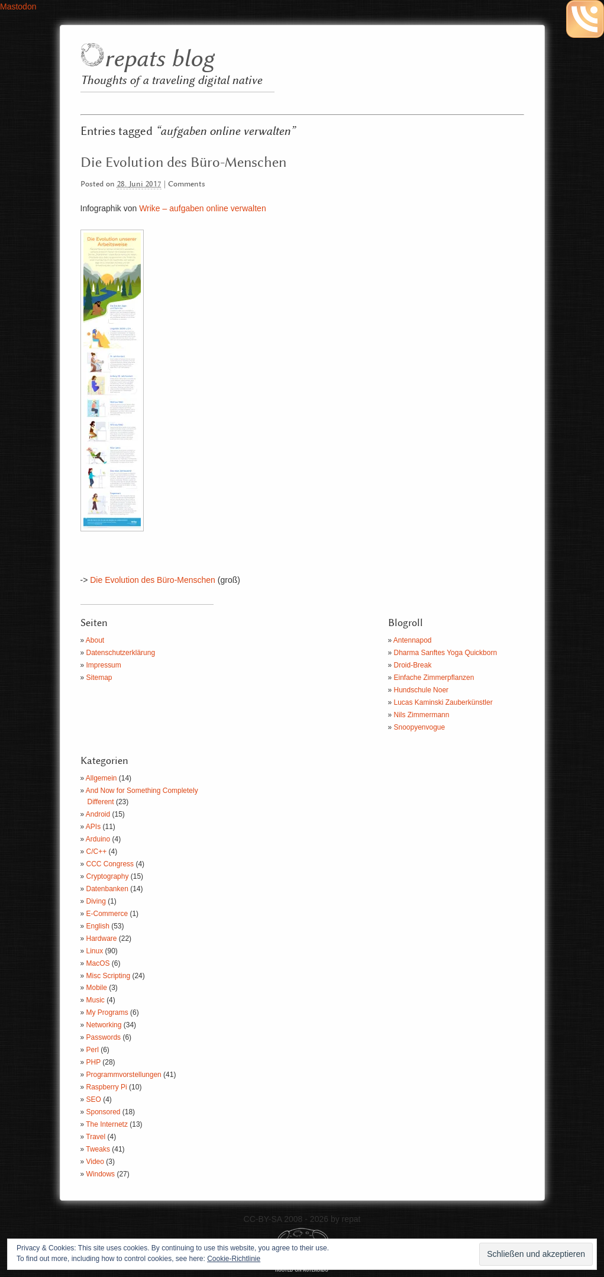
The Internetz (107, 1124)
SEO (93, 1099)
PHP (93, 1062)
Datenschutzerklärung (121, 653)
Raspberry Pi (106, 1087)
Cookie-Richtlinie (233, 1259)
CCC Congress (110, 864)
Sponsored (103, 1112)
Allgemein (101, 778)
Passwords (103, 1037)
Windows (100, 1174)
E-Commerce (107, 914)
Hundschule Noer (421, 690)
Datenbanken (107, 889)
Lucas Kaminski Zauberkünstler (443, 702)
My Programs (107, 1012)
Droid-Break (413, 665)
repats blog (159, 59)
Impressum (103, 665)
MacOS (98, 963)
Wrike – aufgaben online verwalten (202, 208)
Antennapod (412, 640)
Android (98, 814)
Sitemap (99, 677)
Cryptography (107, 876)
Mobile (96, 987)
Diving (96, 901)
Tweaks (98, 1149)
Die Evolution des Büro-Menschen (183, 162)
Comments (186, 184)
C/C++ (96, 851)
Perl (92, 1050)
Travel (95, 1137)
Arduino (98, 839)
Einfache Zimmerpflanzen (434, 677)
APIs (93, 827)
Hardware (101, 938)
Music (95, 1000)
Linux (95, 951)
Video (95, 1161)
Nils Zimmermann (422, 715)
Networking (104, 1025)
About (95, 640)
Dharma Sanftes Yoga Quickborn (446, 653)
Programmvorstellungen (124, 1074)
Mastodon (18, 6)
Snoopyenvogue (419, 727)
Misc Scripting (108, 976)
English (97, 926)
